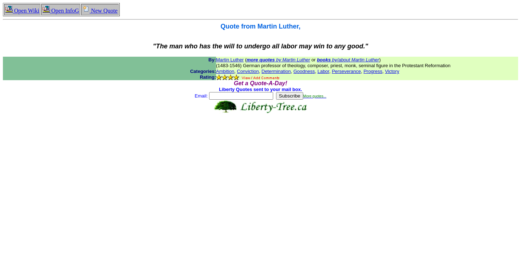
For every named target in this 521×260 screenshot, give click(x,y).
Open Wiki (22, 11)
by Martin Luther (278, 59)
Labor (323, 71)
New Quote (100, 11)
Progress (373, 71)
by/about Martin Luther (348, 59)
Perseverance (346, 71)
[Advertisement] (260, 136)
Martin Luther (230, 59)
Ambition (225, 71)
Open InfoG (60, 11)
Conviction (248, 71)
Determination (276, 71)
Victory (392, 71)
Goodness (304, 71)
